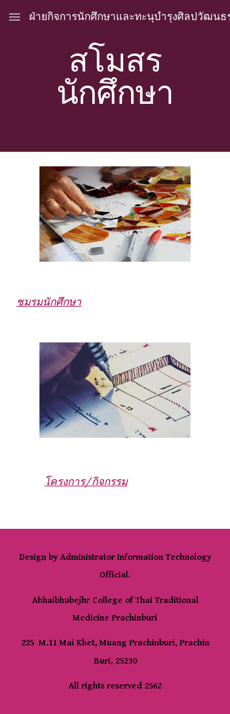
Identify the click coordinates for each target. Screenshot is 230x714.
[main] (115, 76)
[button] (14, 16)
